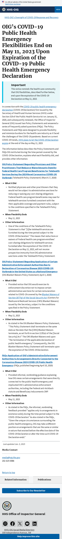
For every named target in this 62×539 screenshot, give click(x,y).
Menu (58, 9)
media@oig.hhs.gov (11, 457)
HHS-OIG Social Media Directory (19, 529)
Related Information (16, 479)
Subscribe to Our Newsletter (31, 490)
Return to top (8, 472)
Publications (44, 479)
